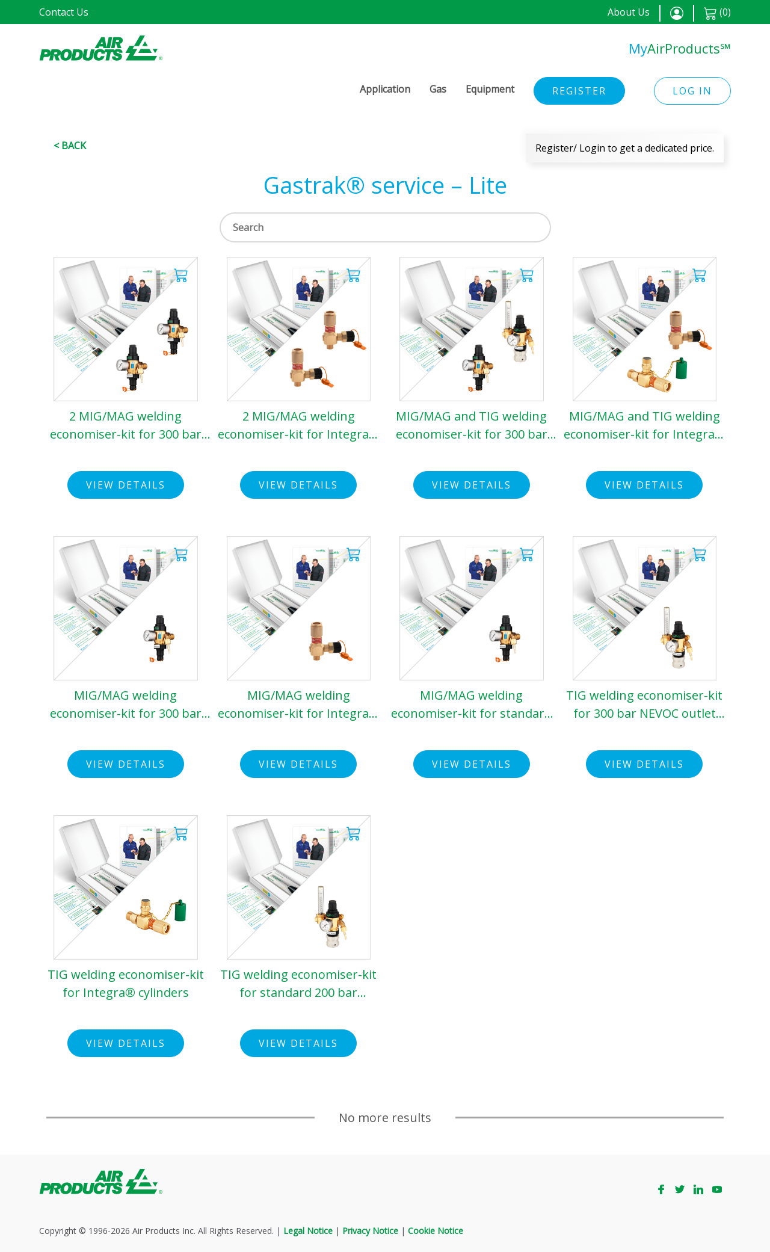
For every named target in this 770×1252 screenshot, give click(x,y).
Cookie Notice (435, 1230)
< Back (70, 145)
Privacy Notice (370, 1230)
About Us (629, 12)
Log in (692, 90)
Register (579, 90)
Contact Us (63, 12)
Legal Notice (308, 1230)
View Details (125, 485)
